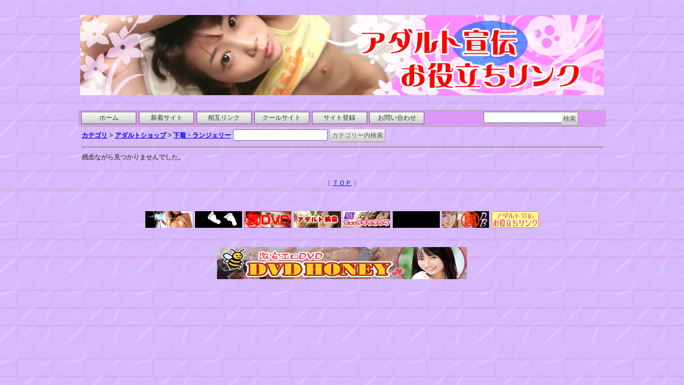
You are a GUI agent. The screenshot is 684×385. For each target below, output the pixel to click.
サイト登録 (339, 117)
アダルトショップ (140, 135)
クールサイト (281, 117)
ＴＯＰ (342, 183)
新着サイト (167, 117)
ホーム (109, 117)
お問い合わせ (397, 117)
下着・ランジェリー (202, 135)
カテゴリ (94, 135)
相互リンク (224, 117)
